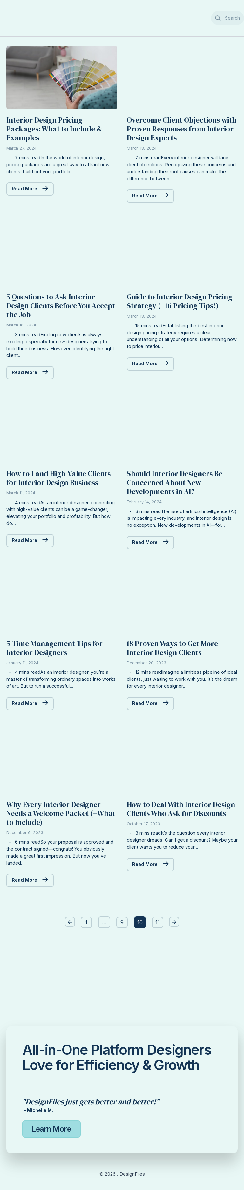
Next (176, 993)
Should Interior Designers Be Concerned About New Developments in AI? (179, 520)
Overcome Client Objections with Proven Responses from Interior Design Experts (179, 141)
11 (158, 993)
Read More (24, 203)
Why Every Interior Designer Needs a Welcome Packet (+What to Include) (58, 883)
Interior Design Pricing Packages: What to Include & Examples (59, 141)
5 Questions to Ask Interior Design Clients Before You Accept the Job (55, 331)
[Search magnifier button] (228, 18)
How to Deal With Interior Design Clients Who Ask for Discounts (176, 883)
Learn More (52, 1128)
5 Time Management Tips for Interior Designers (59, 706)
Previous (67, 993)
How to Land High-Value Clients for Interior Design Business (54, 520)
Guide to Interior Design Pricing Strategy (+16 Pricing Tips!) (180, 331)
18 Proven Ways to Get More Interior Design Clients (177, 706)
